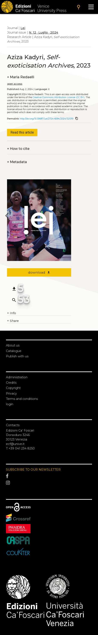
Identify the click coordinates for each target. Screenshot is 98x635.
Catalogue (13, 351)
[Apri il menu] (91, 7)
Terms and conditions (22, 399)
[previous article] (7, 216)
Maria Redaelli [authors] (20, 77)
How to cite (18, 148)
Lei (22, 28)
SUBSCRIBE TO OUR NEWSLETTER (33, 469)
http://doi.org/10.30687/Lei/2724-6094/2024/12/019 (46, 118)
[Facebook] (49, 476)
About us (12, 345)
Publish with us (17, 356)
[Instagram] (49, 482)
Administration (17, 377)
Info (11, 313)
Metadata (17, 162)
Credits (11, 383)
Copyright (13, 388)
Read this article (22, 132)
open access (14, 84)
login (9, 404)
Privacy (11, 393)
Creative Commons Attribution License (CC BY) (59, 97)
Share (13, 321)
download (39, 272)
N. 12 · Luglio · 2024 (43, 32)
